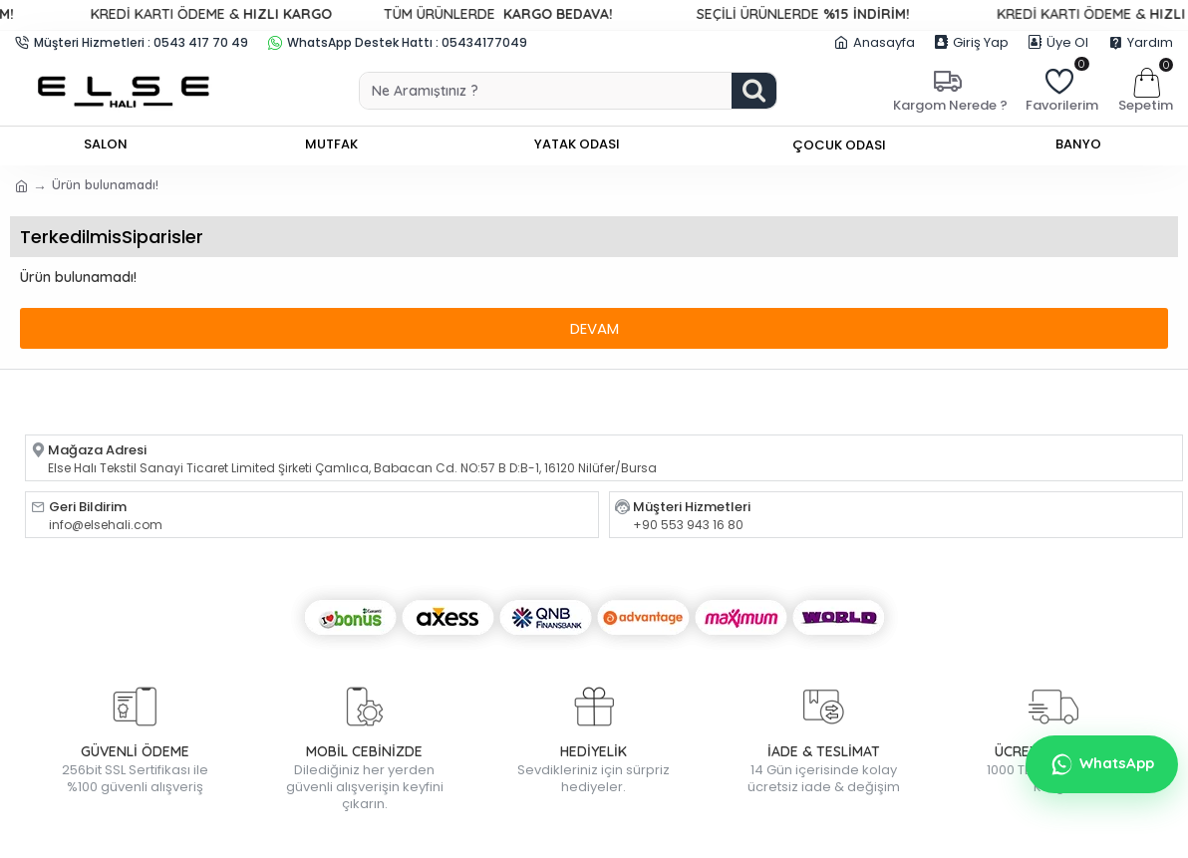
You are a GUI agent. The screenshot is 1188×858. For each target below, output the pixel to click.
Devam (594, 328)
